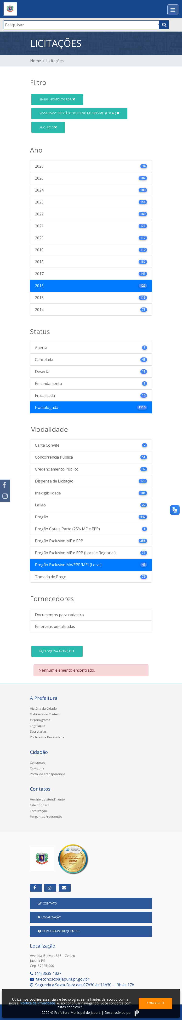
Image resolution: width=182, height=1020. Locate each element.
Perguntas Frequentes (46, 816)
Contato (47, 903)
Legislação (37, 726)
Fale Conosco (39, 805)
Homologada (57, 99)
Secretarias (38, 731)
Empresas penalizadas (55, 626)
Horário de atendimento (47, 799)
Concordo (155, 1003)
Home (35, 60)
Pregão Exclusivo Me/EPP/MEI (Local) (79, 113)
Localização (38, 811)
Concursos (38, 762)
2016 (48, 127)
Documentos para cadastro (59, 614)
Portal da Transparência (47, 774)
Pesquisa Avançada (57, 651)
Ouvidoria (37, 768)
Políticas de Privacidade (47, 737)
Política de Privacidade (37, 1003)
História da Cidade (43, 708)
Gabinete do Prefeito (45, 714)
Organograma (40, 720)
